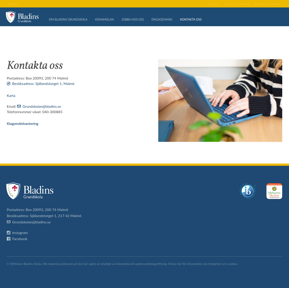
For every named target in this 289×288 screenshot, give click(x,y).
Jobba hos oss (135, 20)
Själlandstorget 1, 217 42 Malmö (56, 215)
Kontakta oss (193, 20)
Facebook (224, 4)
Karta (11, 95)
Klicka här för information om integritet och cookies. (203, 264)
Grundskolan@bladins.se (42, 106)
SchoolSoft (205, 4)
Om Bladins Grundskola (70, 20)
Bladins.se (13, 4)
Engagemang (164, 20)
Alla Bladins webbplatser (265, 4)
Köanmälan (107, 20)
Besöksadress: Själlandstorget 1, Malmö (43, 83)
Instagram (239, 4)
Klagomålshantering (22, 123)
